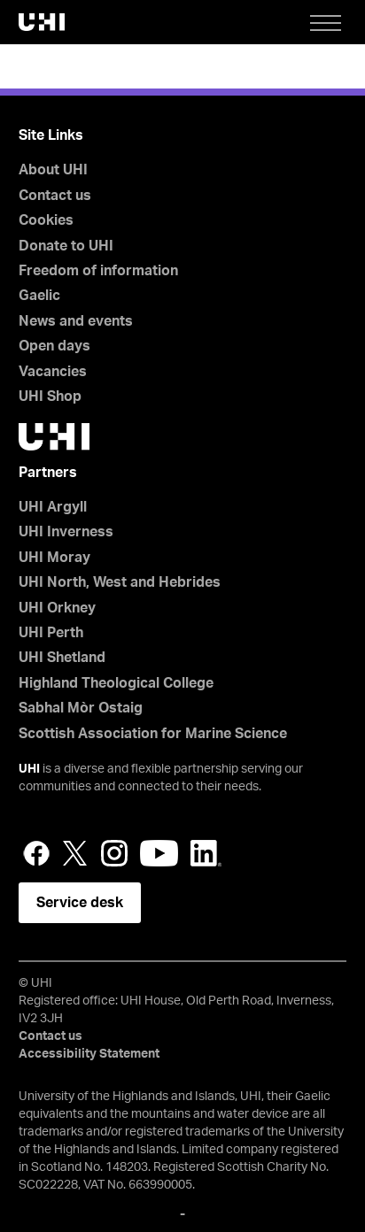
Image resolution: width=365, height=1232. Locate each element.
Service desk (79, 903)
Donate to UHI (66, 246)
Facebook (36, 853)
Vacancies (53, 372)
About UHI (53, 170)
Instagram (114, 853)
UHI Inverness (66, 532)
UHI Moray (54, 558)
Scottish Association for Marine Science (153, 734)
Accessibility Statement (89, 1054)
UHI (29, 769)
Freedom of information (98, 271)
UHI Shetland (62, 658)
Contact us (55, 196)
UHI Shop (50, 396)
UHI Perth (51, 633)
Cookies (46, 220)
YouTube (159, 853)
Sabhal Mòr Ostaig (81, 708)
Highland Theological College (116, 683)
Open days (54, 346)
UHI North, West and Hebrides (120, 582)
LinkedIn (205, 853)
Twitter (75, 853)
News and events (76, 321)
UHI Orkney (57, 608)
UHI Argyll (53, 507)
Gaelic (39, 296)
